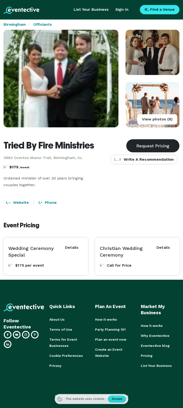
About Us (57, 319)
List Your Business (91, 9)
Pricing (146, 356)
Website (17, 202)
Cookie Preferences (66, 356)
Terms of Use (60, 329)
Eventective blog (155, 346)
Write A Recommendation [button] (144, 159)
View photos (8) (157, 119)
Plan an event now (110, 339)
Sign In (121, 9)
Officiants (42, 24)
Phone (48, 202)
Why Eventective (155, 336)
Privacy (55, 366)
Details (71, 247)
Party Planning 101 (110, 329)
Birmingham (15, 24)
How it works (106, 319)
